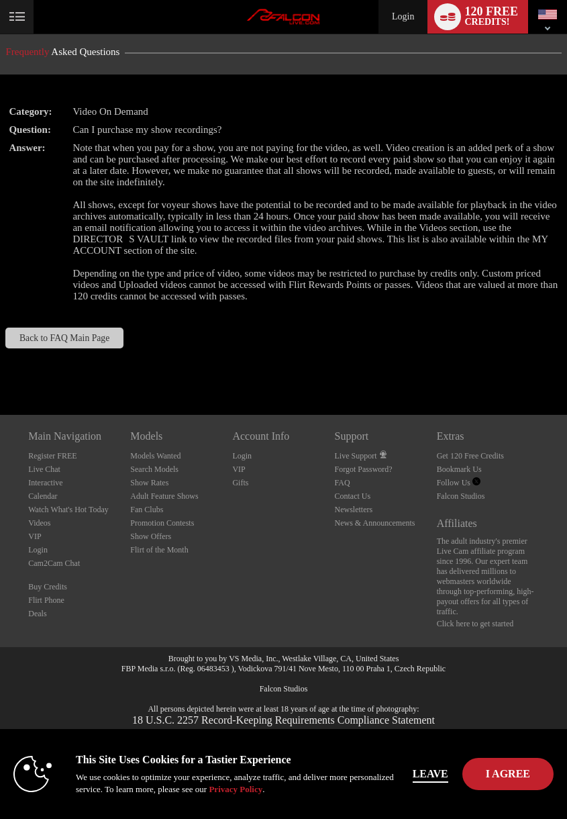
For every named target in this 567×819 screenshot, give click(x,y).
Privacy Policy (235, 789)
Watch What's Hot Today (68, 509)
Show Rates (149, 482)
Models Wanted (155, 456)
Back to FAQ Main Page (64, 338)
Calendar (42, 496)
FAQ (342, 482)
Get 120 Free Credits (470, 456)
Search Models (154, 469)
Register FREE (52, 456)
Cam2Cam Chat (54, 563)
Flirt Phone (46, 600)
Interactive (45, 482)
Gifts (240, 482)
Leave (430, 773)
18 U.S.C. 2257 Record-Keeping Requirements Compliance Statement (283, 720)
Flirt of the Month (159, 550)
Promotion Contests (162, 523)
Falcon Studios (461, 496)
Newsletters (354, 509)
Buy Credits (47, 586)
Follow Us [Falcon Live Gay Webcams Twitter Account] (458, 482)
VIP (34, 536)
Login (403, 16)
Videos (39, 523)
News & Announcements (375, 523)
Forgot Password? (364, 469)
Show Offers (150, 536)
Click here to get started (475, 623)
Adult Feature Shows (164, 496)
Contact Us (353, 496)
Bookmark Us (459, 469)
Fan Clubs (146, 509)
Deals (37, 613)
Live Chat (44, 469)
